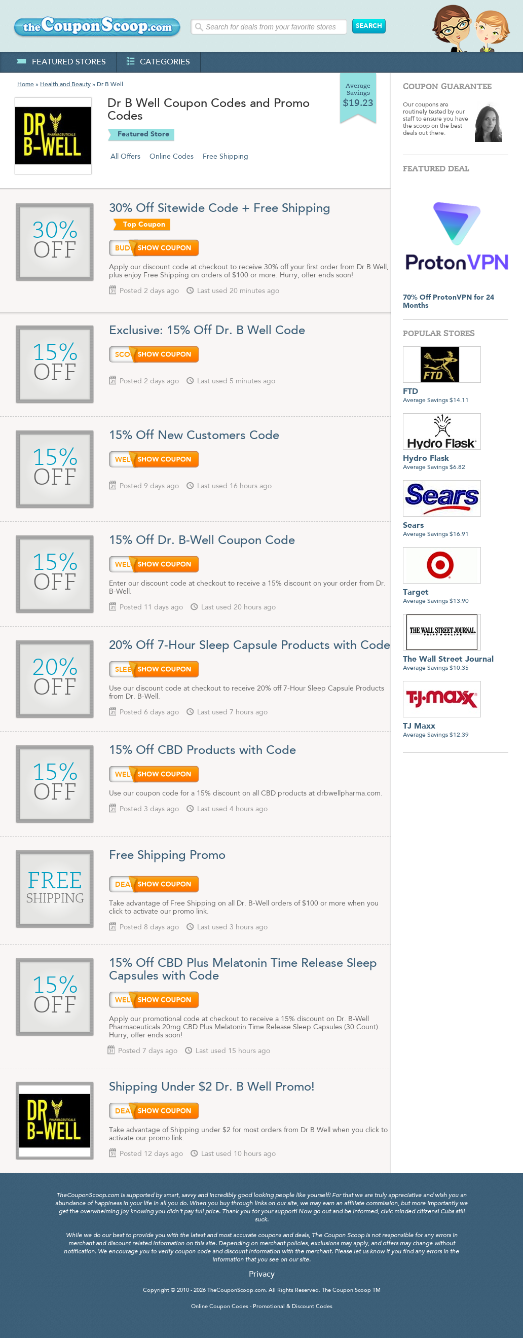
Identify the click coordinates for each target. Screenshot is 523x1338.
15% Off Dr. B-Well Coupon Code (202, 541)
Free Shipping (225, 156)
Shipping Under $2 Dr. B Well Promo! (212, 1087)
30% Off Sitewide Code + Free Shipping (219, 209)
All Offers (125, 156)
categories (158, 62)
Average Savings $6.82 (442, 459)
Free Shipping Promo (167, 856)
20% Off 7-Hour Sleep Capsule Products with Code (249, 646)
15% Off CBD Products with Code (202, 751)
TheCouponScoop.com (236, 1290)
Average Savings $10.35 (448, 659)
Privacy (262, 1275)
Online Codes (172, 156)
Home (25, 85)
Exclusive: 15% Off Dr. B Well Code (207, 331)
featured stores (61, 62)
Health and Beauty (65, 85)
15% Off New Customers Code (194, 436)
